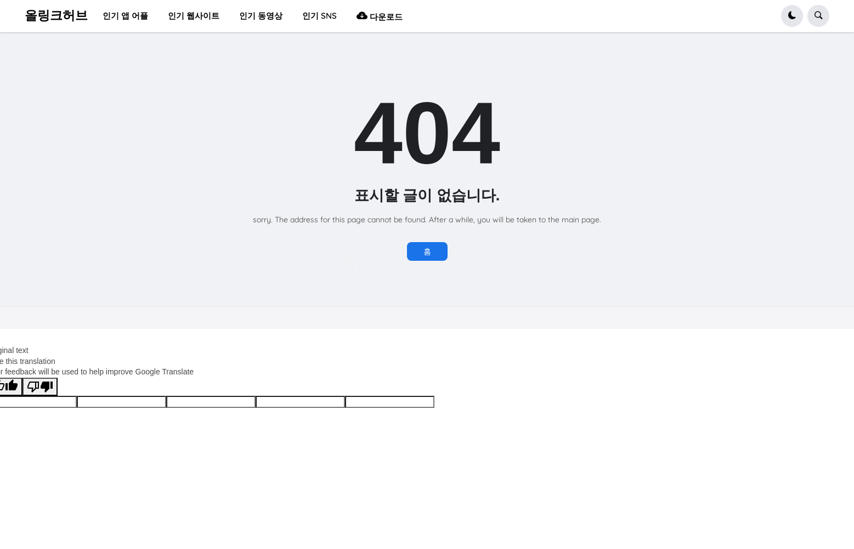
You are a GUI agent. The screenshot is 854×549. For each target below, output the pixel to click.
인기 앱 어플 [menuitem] (125, 15)
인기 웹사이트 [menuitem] (193, 15)
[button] (792, 16)
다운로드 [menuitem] (380, 16)
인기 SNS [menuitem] (319, 15)
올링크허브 (56, 15)
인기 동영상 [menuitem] (260, 15)
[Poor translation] (40, 387)
